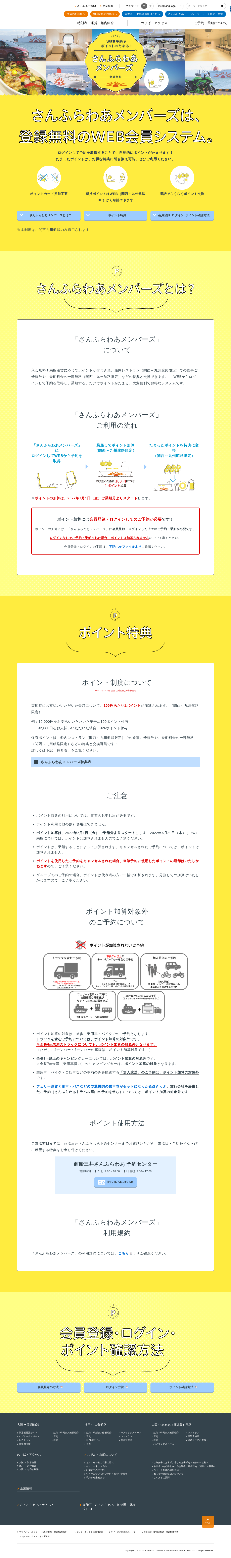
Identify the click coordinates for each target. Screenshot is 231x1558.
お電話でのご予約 (95, 1469)
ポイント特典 (117, 215)
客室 (55, 1440)
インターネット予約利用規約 (89, 1532)
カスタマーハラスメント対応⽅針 (34, 1536)
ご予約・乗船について (102, 1454)
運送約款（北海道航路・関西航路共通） (162, 1532)
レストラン (25, 1440)
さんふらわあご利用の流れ (100, 1462)
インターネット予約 (96, 1466)
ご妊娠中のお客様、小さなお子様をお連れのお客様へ (181, 1462)
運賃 (55, 1436)
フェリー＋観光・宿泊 (195, 14)
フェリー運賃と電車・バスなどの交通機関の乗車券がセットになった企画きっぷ (101, 1086)
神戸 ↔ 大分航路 (27, 1465)
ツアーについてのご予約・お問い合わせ (107, 1473)
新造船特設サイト (28, 1432)
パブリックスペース (29, 1436)
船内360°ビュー (94, 1440)
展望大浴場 (25, 1443)
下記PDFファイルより (125, 546)
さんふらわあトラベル (35, 1504)
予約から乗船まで (95, 1477)
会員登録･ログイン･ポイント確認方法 (183, 215)
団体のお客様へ (76, 13)
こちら (123, 1253)
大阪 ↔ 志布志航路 (29, 1469)
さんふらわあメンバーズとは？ (50, 215)
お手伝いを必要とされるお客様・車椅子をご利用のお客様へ (185, 1466)
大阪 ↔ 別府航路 (27, 1462)
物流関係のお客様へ (105, 13)
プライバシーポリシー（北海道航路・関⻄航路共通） (43, 1532)
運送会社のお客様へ (198, 1440)
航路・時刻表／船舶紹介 (66, 1432)
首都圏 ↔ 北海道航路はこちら (142, 13)
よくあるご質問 (86, 5)
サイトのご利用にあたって (123, 1532)
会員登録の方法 (49, 1386)
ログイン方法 (116, 1386)
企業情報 (108, 5)
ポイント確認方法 (183, 1386)
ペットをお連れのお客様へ (167, 1469)
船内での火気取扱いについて (168, 1473)
